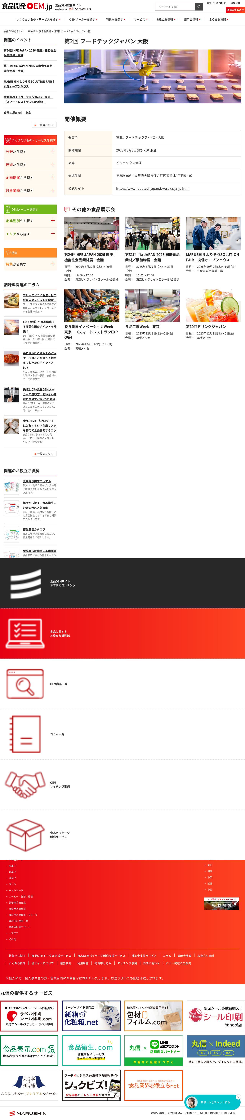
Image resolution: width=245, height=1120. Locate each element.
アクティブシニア (99, 731)
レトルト (14, 829)
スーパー (133, 719)
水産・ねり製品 (17, 756)
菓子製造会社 (214, 753)
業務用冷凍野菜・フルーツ (23, 915)
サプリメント (16, 780)
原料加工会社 (214, 759)
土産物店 (133, 731)
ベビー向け (95, 737)
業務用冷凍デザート (19, 927)
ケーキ (12, 847)
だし (11, 811)
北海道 (211, 859)
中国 (209, 889)
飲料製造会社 (214, 740)
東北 (209, 865)
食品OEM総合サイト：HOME (19, 31)
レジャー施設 (136, 762)
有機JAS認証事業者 (139, 811)
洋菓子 (12, 878)
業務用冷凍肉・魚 (18, 921)
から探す (16, 151)
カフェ (132, 792)
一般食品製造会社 (217, 725)
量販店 (132, 725)
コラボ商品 (95, 719)
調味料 (12, 804)
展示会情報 (45, 31)
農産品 (12, 749)
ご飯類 (12, 737)
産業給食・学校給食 (139, 768)
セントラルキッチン (139, 774)
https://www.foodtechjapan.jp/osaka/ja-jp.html (153, 188)
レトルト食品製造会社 (219, 771)
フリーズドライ (63, 743)
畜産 (11, 768)
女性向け (94, 749)
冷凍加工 (60, 780)
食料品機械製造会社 (218, 765)
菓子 (11, 835)
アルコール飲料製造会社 (220, 746)
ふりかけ (14, 817)
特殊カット (61, 737)
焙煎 (57, 762)
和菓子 (12, 866)
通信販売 (133, 743)
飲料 (11, 725)
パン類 (12, 731)
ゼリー (12, 792)
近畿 (209, 883)
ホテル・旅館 (136, 737)
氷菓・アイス (16, 841)
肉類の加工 (61, 725)
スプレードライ (63, 749)
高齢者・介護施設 (138, 786)
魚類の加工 (61, 731)
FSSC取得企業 (136, 817)
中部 (209, 877)
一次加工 (14, 933)
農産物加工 (61, 719)
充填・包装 (61, 792)
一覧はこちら (45, 125)
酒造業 (132, 780)
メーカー (133, 749)
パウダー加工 (62, 768)
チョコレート (16, 860)
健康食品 (14, 762)
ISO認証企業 (135, 829)
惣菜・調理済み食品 (19, 719)
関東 (209, 871)
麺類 (11, 743)
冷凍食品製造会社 (217, 777)
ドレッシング (16, 823)
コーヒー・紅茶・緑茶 (21, 896)
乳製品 (12, 774)
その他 (12, 939)
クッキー (14, 853)
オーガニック (96, 725)
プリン (12, 884)
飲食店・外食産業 (138, 756)
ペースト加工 (62, 774)
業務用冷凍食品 (17, 902)
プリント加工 (62, 786)
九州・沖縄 (213, 853)
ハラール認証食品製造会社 (143, 798)
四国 (209, 847)
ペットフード (16, 890)
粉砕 (57, 756)
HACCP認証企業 (137, 804)
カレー (12, 798)
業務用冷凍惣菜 (17, 908)
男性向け (94, 743)
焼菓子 (12, 872)
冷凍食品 (14, 786)
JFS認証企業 (135, 823)
